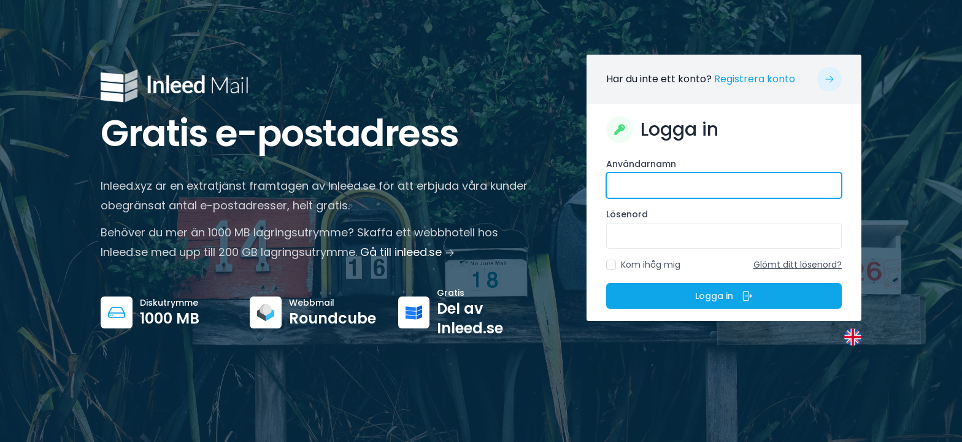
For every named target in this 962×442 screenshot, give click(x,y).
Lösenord (627, 214)
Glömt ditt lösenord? (797, 264)
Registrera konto (754, 79)
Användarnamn (641, 164)
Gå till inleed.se (407, 252)
